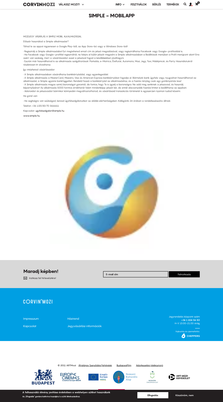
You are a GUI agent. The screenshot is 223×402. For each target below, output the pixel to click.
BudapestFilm (124, 365)
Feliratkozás (184, 274)
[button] (192, 4)
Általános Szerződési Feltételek (95, 365)
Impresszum (31, 318)
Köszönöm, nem (184, 395)
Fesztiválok (139, 4)
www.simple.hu (31, 115)
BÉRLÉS (156, 4)
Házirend (73, 318)
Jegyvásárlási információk (84, 326)
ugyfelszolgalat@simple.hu (49, 110)
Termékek (172, 4)
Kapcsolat (29, 326)
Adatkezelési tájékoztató (149, 365)
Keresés (186, 4)
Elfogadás (152, 395)
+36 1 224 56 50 (190, 320)
